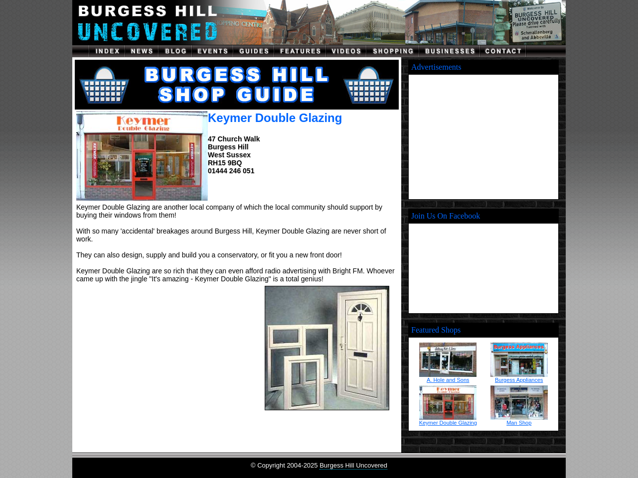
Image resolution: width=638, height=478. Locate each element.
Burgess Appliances (519, 380)
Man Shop (518, 423)
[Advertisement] (166, 348)
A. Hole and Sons (448, 380)
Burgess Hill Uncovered (353, 465)
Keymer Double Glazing (448, 423)
